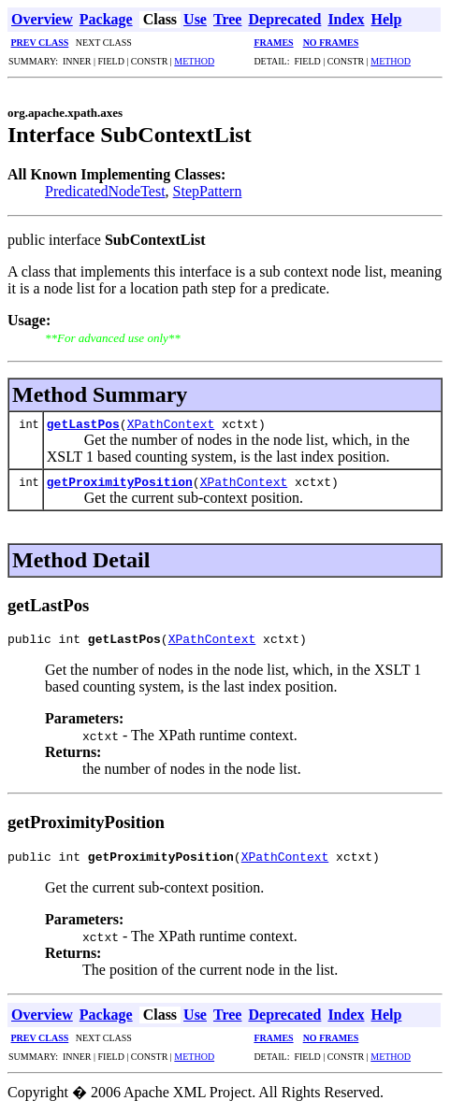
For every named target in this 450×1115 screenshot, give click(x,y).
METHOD (194, 61)
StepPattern (207, 191)
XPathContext (171, 423)
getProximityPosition (120, 481)
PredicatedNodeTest (105, 191)
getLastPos (83, 423)
